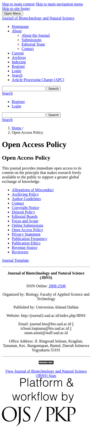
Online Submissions (27, 225)
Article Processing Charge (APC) (38, 80)
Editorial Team (33, 44)
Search (17, 75)
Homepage (20, 26)
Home (17, 128)
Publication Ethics (26, 243)
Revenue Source (24, 247)
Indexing (19, 62)
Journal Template (15, 260)
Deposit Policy (23, 212)
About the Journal (36, 35)
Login (16, 71)
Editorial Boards (25, 216)
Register (18, 66)
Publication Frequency (29, 239)
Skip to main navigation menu (59, 4)
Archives (19, 57)
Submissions (31, 40)
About (17, 31)
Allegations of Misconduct (33, 190)
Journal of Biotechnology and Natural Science (38, 18)
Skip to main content (18, 4)
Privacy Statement (26, 234)
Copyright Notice (25, 208)
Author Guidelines (26, 199)
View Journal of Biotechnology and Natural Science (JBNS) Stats (46, 373)
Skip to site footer (16, 8)
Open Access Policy (27, 230)
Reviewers (20, 252)
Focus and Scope (25, 221)
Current (18, 53)
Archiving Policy (25, 194)
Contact (28, 49)
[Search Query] (23, 88)
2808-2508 (57, 286)
